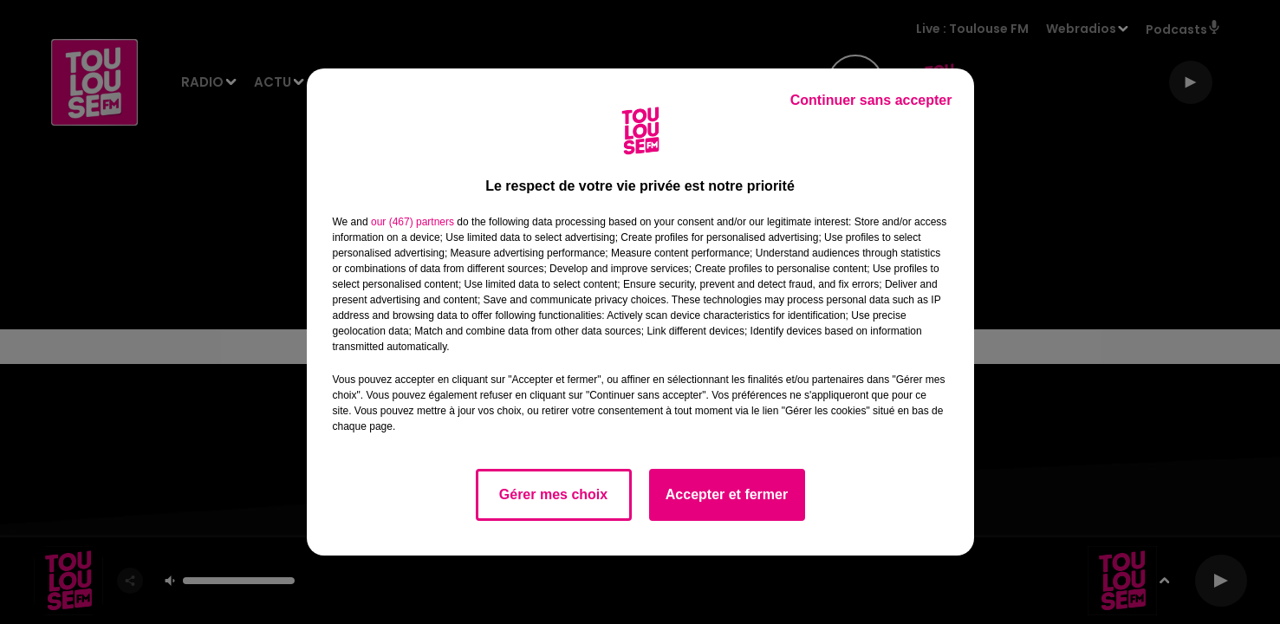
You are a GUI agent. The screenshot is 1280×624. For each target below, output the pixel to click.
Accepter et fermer (727, 494)
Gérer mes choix (553, 494)
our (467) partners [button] (412, 222)
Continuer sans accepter (871, 100)
